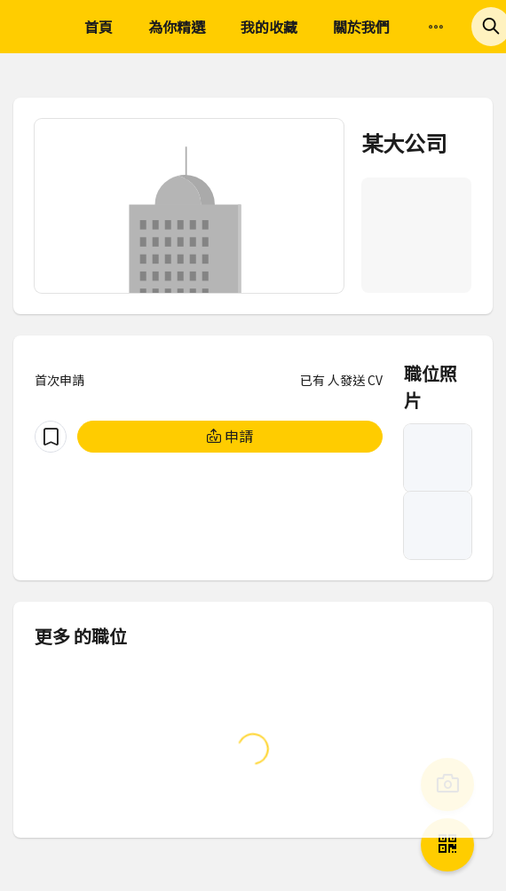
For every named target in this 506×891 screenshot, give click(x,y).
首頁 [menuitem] (98, 26)
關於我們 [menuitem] (361, 26)
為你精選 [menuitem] (176, 26)
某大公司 (404, 142)
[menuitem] (435, 27)
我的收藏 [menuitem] (269, 26)
